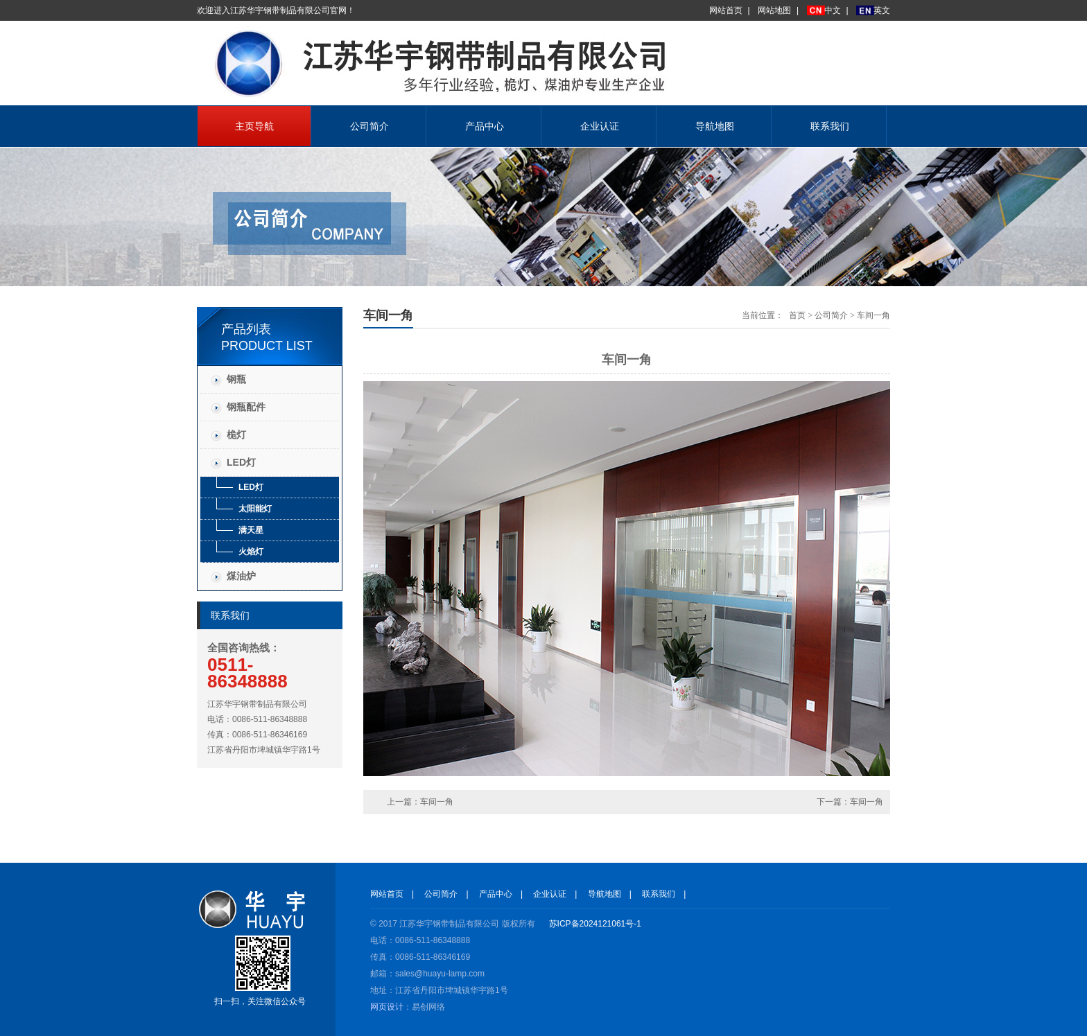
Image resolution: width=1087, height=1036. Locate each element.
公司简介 (369, 126)
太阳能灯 (255, 508)
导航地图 (714, 126)
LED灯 (241, 462)
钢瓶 (236, 379)
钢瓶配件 (246, 406)
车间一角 (873, 315)
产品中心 (484, 126)
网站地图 (774, 10)
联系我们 (829, 126)
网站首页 (725, 10)
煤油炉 (241, 575)
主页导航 (254, 126)
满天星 (250, 530)
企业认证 (599, 126)
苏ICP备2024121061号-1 (595, 924)
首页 (797, 315)
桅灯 (236, 434)
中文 (832, 10)
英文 (881, 10)
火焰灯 (250, 551)
